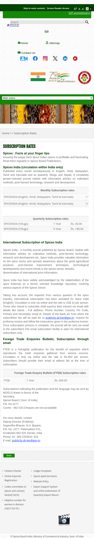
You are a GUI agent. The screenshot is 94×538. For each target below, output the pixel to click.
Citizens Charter (13, 470)
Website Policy (41, 481)
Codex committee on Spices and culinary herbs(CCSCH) (15, 491)
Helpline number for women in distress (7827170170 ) (15, 504)
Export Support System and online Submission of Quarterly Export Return (46, 491)
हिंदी (47, 32)
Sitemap (54, 43)
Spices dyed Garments (45, 476)
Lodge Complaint (42, 470)
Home (24, 43)
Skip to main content (34, 8)
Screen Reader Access (58, 8)
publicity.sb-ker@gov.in (60, 317)
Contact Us (28, 52)
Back (9, 455)
